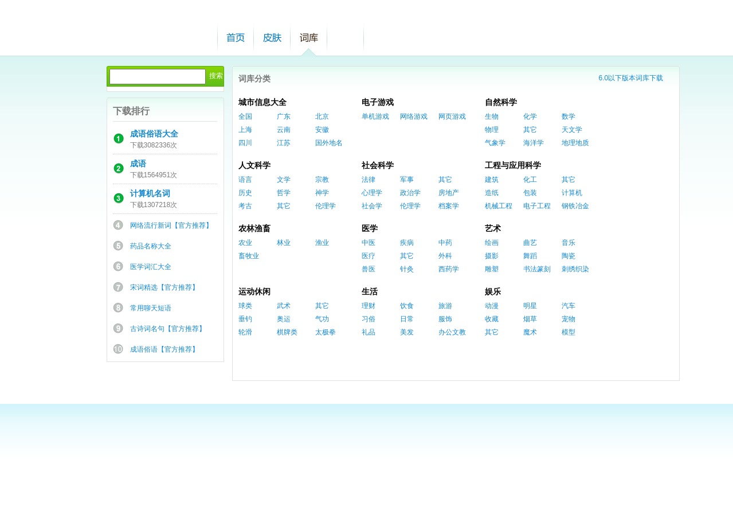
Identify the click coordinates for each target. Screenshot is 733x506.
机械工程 (498, 206)
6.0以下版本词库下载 (631, 78)
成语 (138, 163)
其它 (530, 130)
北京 (322, 116)
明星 (530, 306)
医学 (370, 228)
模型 (568, 332)
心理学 (372, 193)
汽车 (568, 306)
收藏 (492, 319)
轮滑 (245, 332)
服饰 (445, 319)
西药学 (448, 269)
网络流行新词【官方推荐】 (171, 225)
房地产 (448, 193)
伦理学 (325, 206)
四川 (245, 143)
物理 (492, 130)
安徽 (322, 130)
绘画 (492, 243)
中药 (445, 243)
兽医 (368, 269)
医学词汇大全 (150, 267)
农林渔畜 (254, 228)
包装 (530, 193)
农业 (245, 243)
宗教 (322, 180)
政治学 (410, 193)
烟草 (530, 319)
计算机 (572, 193)
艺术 (493, 228)
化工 (530, 180)
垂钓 (245, 319)
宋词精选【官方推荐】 (164, 287)
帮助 (345, 37)
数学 (568, 116)
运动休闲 (254, 291)
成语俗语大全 (154, 133)
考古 (245, 206)
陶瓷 (568, 256)
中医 (368, 243)
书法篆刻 (537, 269)
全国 (245, 116)
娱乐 (493, 291)
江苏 (284, 143)
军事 (407, 180)
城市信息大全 (262, 102)
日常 (407, 319)
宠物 (568, 319)
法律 (368, 180)
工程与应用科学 (513, 165)
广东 (284, 116)
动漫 (492, 306)
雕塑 (492, 269)
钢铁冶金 (575, 206)
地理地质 (575, 143)
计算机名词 (150, 193)
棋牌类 (287, 332)
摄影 (492, 256)
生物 (492, 116)
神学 (322, 193)
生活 (370, 291)
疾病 (407, 243)
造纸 (492, 193)
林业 (284, 243)
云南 (284, 130)
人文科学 (254, 165)
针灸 (407, 269)
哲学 (284, 193)
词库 (309, 37)
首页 (235, 37)
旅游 (445, 306)
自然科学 (501, 102)
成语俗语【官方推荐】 (164, 349)
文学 (284, 180)
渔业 (322, 243)
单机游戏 (375, 116)
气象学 (495, 143)
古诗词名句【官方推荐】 (168, 329)
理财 (368, 306)
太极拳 (325, 332)
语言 (245, 180)
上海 (245, 130)
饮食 (407, 306)
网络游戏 (414, 116)
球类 (245, 306)
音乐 (568, 243)
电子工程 (537, 206)
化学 (530, 116)
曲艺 (530, 243)
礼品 (368, 332)
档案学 (448, 206)
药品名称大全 (150, 246)
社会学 (372, 206)
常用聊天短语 (150, 308)
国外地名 (329, 143)
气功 (322, 319)
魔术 (530, 332)
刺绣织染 (575, 269)
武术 (284, 306)
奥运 (284, 319)
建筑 (492, 180)
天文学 (572, 130)
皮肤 (272, 37)
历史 (245, 193)
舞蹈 (530, 256)
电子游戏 (378, 102)
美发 (407, 332)
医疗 (368, 256)
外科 (445, 256)
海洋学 (533, 143)
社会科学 (378, 165)
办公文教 (452, 332)
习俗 (368, 319)
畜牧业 (248, 256)
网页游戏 (452, 116)
